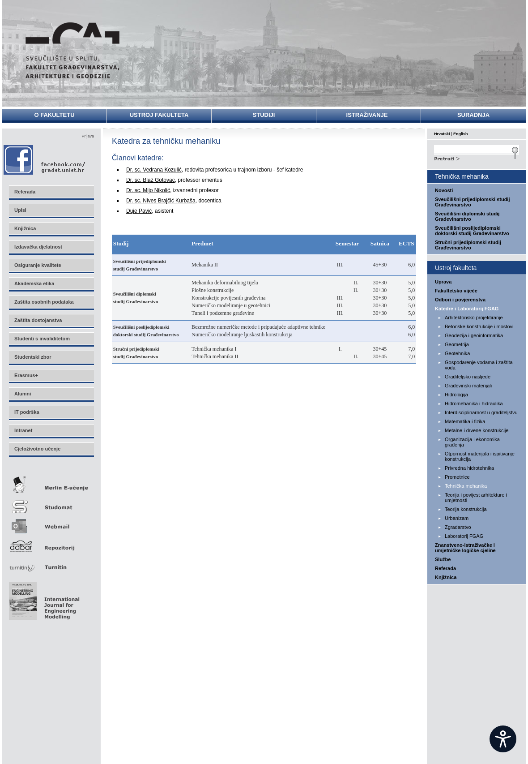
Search (476, 157)
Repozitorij (51, 543)
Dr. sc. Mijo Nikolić (148, 190)
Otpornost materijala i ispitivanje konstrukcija (480, 456)
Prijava (87, 136)
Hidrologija (456, 394)
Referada (445, 568)
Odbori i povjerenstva (460, 299)
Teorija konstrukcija (466, 509)
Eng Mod (43, 598)
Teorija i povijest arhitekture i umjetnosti (476, 497)
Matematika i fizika (465, 421)
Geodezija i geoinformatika (474, 335)
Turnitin (51, 564)
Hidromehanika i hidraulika (474, 403)
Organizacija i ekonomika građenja (472, 442)
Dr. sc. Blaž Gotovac (150, 180)
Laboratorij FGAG (464, 536)
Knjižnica (445, 577)
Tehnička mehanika (466, 486)
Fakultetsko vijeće (456, 290)
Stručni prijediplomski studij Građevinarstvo (468, 245)
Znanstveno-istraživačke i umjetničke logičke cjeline (465, 547)
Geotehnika (457, 353)
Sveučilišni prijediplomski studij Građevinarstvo (472, 202)
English (460, 134)
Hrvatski (442, 134)
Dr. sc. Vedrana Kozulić (154, 170)
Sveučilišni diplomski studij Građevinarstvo (467, 216)
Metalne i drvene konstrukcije (476, 430)
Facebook (45, 160)
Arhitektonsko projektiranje (474, 317)
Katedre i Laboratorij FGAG (466, 308)
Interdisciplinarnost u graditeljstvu (481, 412)
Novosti (444, 190)
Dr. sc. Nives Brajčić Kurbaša (161, 200)
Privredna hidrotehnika (469, 468)
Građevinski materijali (468, 385)
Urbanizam (456, 518)
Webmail (51, 523)
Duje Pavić (139, 211)
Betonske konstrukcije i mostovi (479, 326)
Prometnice (457, 477)
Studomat (51, 503)
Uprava (443, 281)
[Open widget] (503, 738)
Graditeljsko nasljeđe (467, 376)
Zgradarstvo (458, 527)
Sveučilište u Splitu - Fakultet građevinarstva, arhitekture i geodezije (72, 50)
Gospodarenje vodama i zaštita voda (479, 365)
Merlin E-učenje (51, 483)
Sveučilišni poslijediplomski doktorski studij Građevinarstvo (472, 230)
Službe (443, 559)
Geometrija (457, 344)
